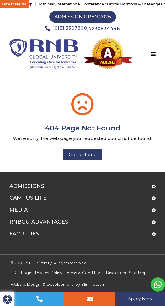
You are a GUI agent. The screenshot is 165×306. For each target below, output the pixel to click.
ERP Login (21, 272)
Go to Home (83, 154)
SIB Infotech (92, 284)
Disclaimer (116, 272)
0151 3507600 (66, 28)
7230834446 (104, 28)
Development (60, 284)
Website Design (25, 284)
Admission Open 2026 (82, 16)
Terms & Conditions (84, 272)
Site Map (138, 272)
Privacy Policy (48, 272)
